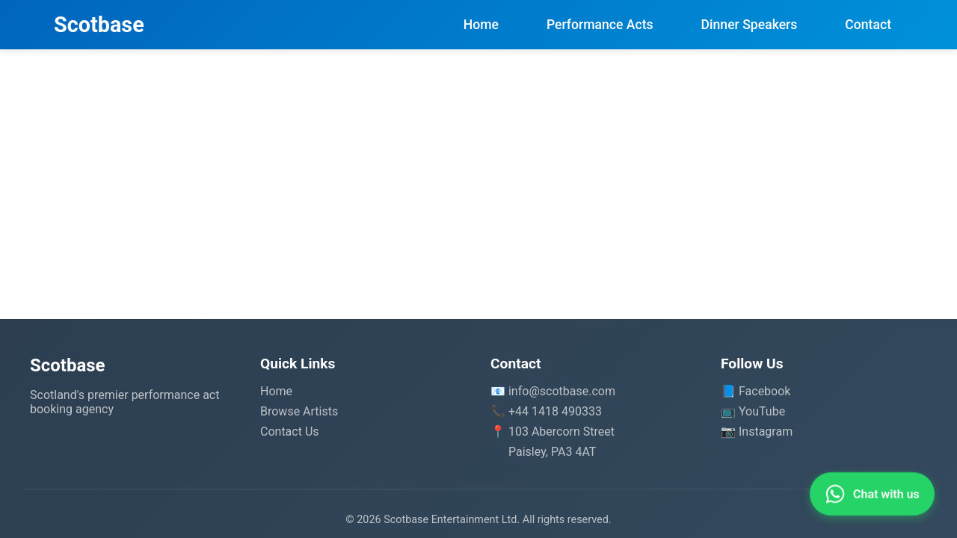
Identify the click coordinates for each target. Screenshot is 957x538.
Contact (868, 24)
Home (481, 24)
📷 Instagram (757, 431)
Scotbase (99, 24)
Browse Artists (299, 411)
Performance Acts (600, 24)
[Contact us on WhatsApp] (872, 494)
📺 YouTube (753, 411)
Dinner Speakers (749, 24)
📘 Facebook (755, 391)
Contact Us (289, 431)
